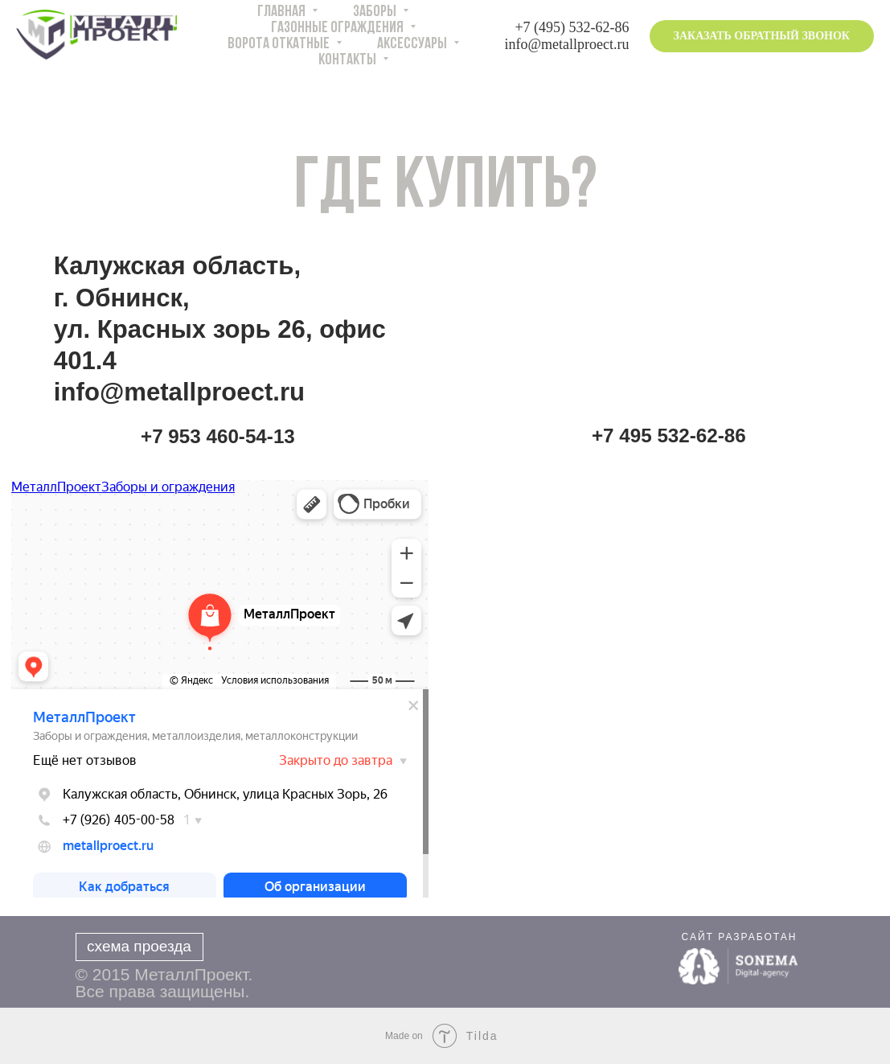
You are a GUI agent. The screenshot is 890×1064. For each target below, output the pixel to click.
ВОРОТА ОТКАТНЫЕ (280, 44)
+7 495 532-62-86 (669, 435)
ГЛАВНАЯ (282, 12)
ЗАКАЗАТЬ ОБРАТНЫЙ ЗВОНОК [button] (762, 36)
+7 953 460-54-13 (218, 436)
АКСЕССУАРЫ (413, 44)
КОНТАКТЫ (348, 60)
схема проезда (139, 946)
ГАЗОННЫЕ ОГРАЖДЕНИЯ (338, 28)
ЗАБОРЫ (376, 12)
